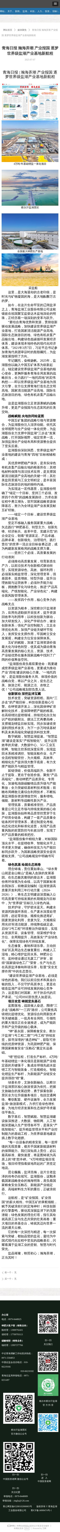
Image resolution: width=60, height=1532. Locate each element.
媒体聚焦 (22, 30)
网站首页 (7, 30)
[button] (55, 4)
